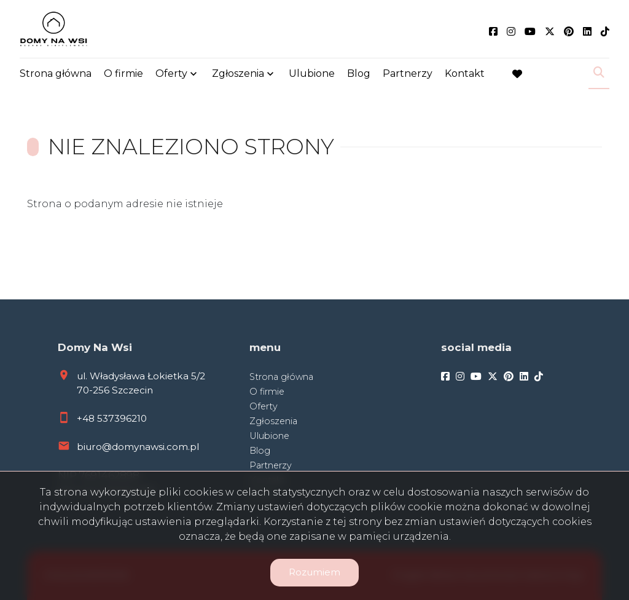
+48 (87, 418)
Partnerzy (407, 75)
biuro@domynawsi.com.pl (138, 446)
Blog (358, 75)
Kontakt (465, 75)
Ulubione (312, 75)
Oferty (171, 75)
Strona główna (56, 75)
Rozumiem (314, 572)
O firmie (123, 75)
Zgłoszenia (238, 75)
